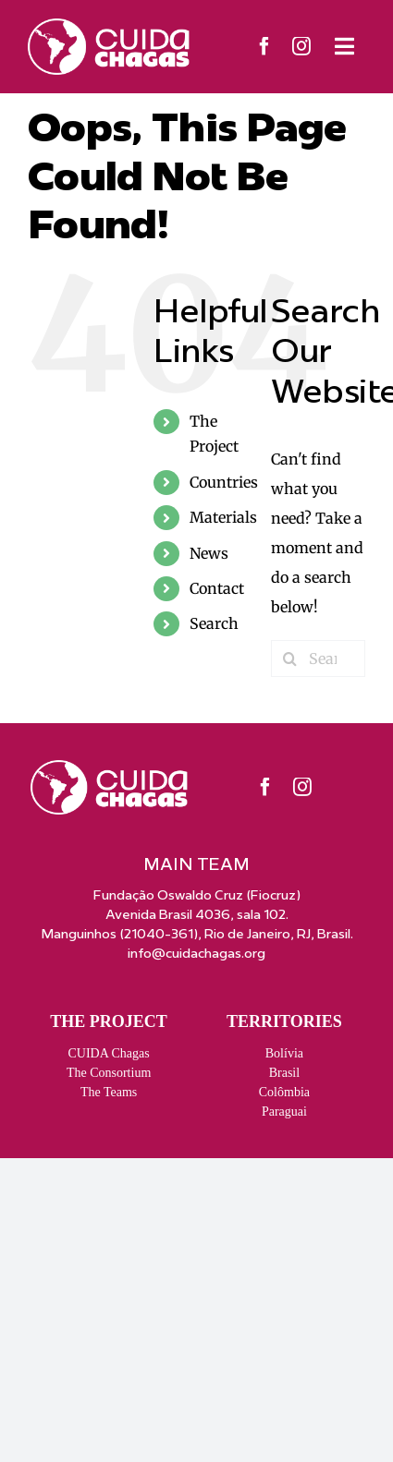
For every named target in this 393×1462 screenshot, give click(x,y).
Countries (224, 482)
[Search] (289, 658)
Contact (217, 588)
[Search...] (318, 658)
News (209, 553)
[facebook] (264, 46)
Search (214, 623)
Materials (223, 517)
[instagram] (301, 46)
